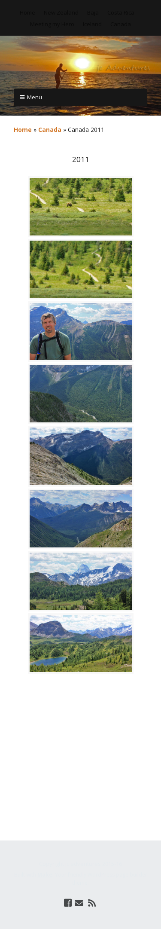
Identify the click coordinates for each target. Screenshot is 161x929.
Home (27, 12)
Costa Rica (120, 12)
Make (44, 874)
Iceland (92, 24)
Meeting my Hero (52, 24)
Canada (120, 24)
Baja (93, 12)
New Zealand (61, 12)
